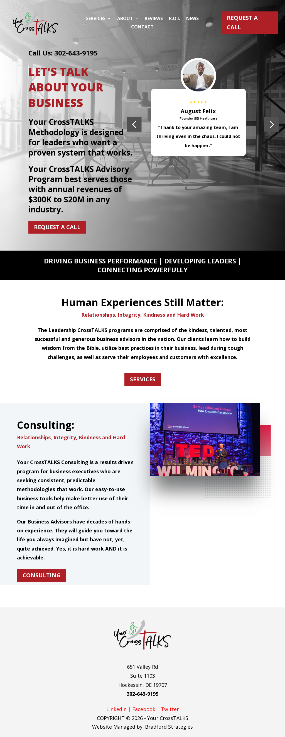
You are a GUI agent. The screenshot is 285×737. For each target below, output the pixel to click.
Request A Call (242, 22)
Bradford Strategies (169, 726)
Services (95, 18)
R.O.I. (174, 18)
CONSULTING (42, 575)
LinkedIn (116, 709)
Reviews (154, 18)
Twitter (170, 709)
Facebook (143, 709)
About (125, 18)
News (192, 18)
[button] (134, 124)
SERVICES (142, 379)
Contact (142, 27)
